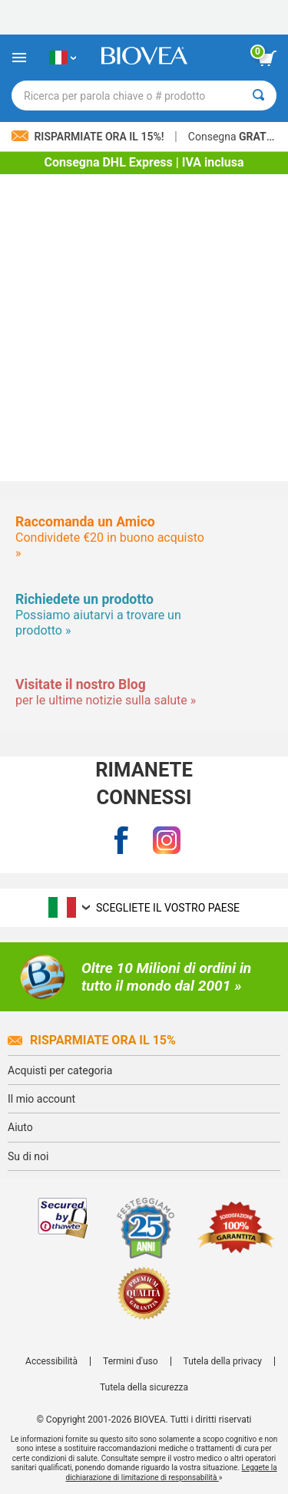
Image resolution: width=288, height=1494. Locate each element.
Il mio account (41, 1099)
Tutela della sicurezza (144, 1387)
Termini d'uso (130, 1361)
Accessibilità (51, 1361)
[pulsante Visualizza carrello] (267, 58)
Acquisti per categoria (60, 1070)
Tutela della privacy (223, 1361)
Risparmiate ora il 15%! (89, 136)
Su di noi (28, 1156)
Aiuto (20, 1127)
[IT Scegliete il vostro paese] (62, 57)
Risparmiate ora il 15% (92, 1040)
